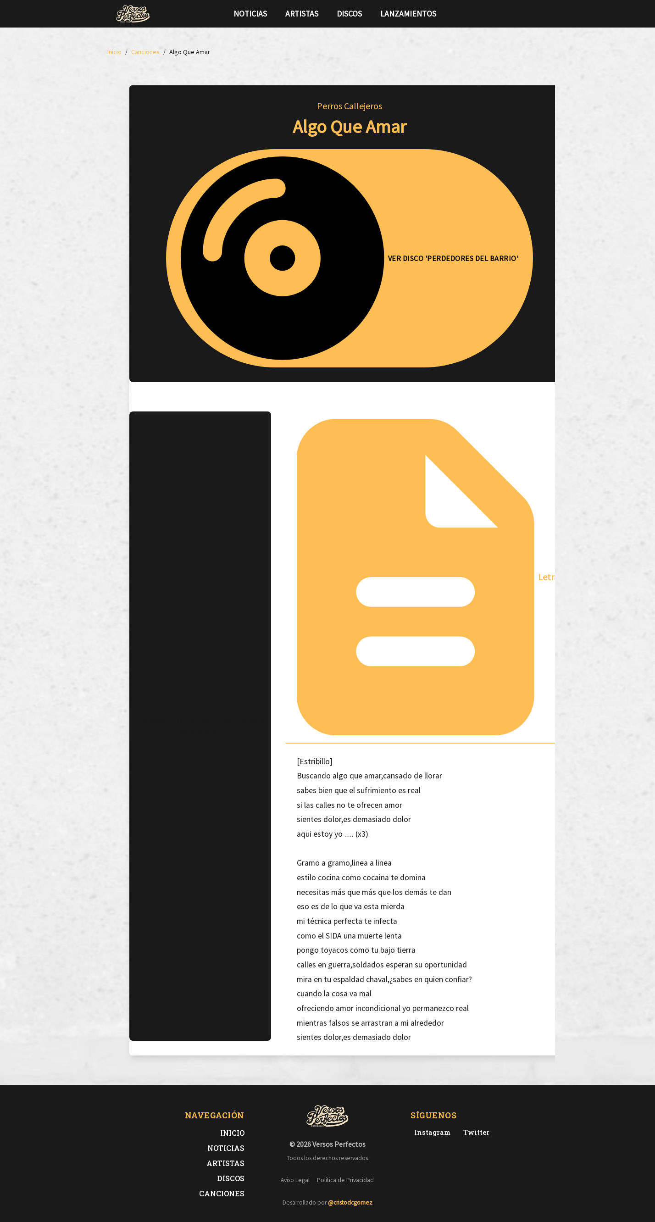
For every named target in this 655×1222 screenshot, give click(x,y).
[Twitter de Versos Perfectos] (474, 1132)
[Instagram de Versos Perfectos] (430, 1132)
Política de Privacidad (345, 1180)
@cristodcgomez (350, 1202)
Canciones (221, 1193)
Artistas (301, 14)
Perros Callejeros (349, 105)
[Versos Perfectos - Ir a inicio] (133, 14)
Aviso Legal (295, 1180)
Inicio (232, 1133)
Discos (349, 14)
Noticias (250, 14)
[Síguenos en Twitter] (522, 13)
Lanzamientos (408, 14)
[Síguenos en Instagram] (536, 13)
